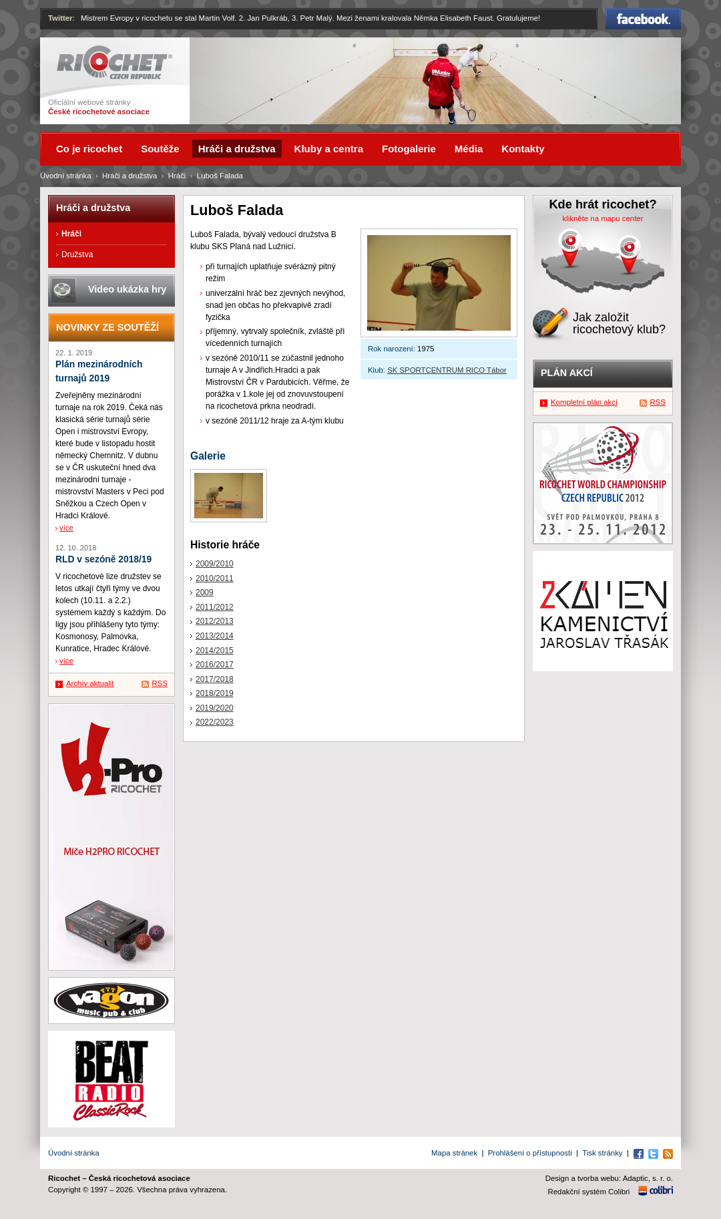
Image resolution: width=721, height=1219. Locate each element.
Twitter (60, 18)
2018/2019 (215, 693)
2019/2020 (215, 708)
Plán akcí (567, 372)
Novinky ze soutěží (107, 327)
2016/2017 (215, 664)
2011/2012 (215, 607)
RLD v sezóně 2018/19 (103, 559)
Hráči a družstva (129, 176)
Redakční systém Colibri (589, 1192)
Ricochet (114, 62)
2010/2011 (215, 578)
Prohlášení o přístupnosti (530, 1153)
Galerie (208, 456)
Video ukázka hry (127, 289)
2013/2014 (215, 636)
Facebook (643, 18)
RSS (160, 683)
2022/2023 (215, 722)
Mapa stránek (454, 1153)
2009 (205, 592)
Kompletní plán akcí (584, 402)
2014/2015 (215, 650)
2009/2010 (215, 563)
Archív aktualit (90, 683)
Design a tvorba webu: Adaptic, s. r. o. (609, 1178)
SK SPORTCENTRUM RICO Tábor (447, 370)
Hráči (177, 176)
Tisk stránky (602, 1153)
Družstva (77, 254)
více (66, 528)
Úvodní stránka (65, 176)
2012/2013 (215, 621)
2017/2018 (215, 679)
